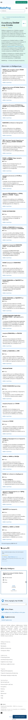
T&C (2, 698)
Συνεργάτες (3, 686)
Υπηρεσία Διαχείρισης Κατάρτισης (9, 673)
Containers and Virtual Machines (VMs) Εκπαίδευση (15, 17)
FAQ (2, 695)
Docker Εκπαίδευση (6, 18)
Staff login (14, 719)
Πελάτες (3, 689)
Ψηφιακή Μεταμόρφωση (7, 671)
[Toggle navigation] (26, 8)
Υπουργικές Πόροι (5, 650)
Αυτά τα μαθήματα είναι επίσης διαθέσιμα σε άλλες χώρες (13, 612)
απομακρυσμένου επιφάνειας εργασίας (15, 46)
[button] (25, 582)
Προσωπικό (3, 693)
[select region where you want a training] (14, 604)
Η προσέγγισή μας (5, 657)
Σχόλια (2, 691)
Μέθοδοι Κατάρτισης (6, 648)
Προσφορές (3, 646)
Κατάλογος (3, 643)
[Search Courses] (13, 11)
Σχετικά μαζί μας (5, 682)
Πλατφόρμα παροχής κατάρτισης (9, 675)
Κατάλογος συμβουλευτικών (8, 664)
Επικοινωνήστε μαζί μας (20, 716)
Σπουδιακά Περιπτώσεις (7, 659)
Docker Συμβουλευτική (7, 620)
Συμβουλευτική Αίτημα (6, 661)
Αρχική (3, 17)
